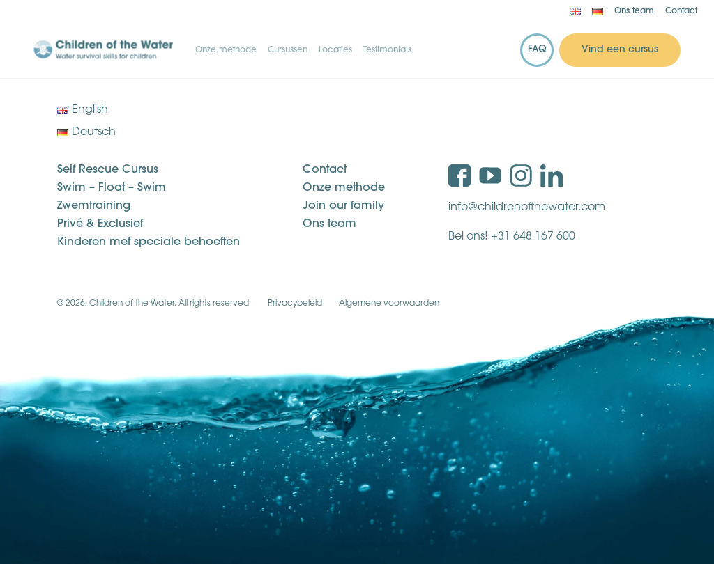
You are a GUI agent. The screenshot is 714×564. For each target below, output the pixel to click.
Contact (681, 11)
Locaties (335, 50)
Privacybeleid (295, 303)
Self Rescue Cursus (107, 169)
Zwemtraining (93, 206)
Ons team (634, 11)
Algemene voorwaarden (389, 303)
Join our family (343, 206)
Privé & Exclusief (100, 224)
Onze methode (226, 50)
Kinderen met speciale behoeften (148, 242)
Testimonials (387, 50)
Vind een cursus (620, 50)
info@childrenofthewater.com (526, 207)
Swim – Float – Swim (111, 188)
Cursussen (287, 50)
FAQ (537, 50)
